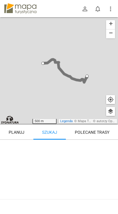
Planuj (16, 132)
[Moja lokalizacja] (110, 99)
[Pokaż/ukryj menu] (110, 9)
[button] (42, 63)
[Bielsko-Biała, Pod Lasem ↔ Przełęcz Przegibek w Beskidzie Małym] (94, 177)
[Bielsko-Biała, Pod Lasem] (35, 165)
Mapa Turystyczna (91, 121)
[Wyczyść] (110, 146)
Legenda (66, 121)
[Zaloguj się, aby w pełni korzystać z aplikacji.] (108, 197)
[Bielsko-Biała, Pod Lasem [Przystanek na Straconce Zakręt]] (94, 152)
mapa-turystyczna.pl (20, 8)
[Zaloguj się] (85, 9)
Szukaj (49, 132)
